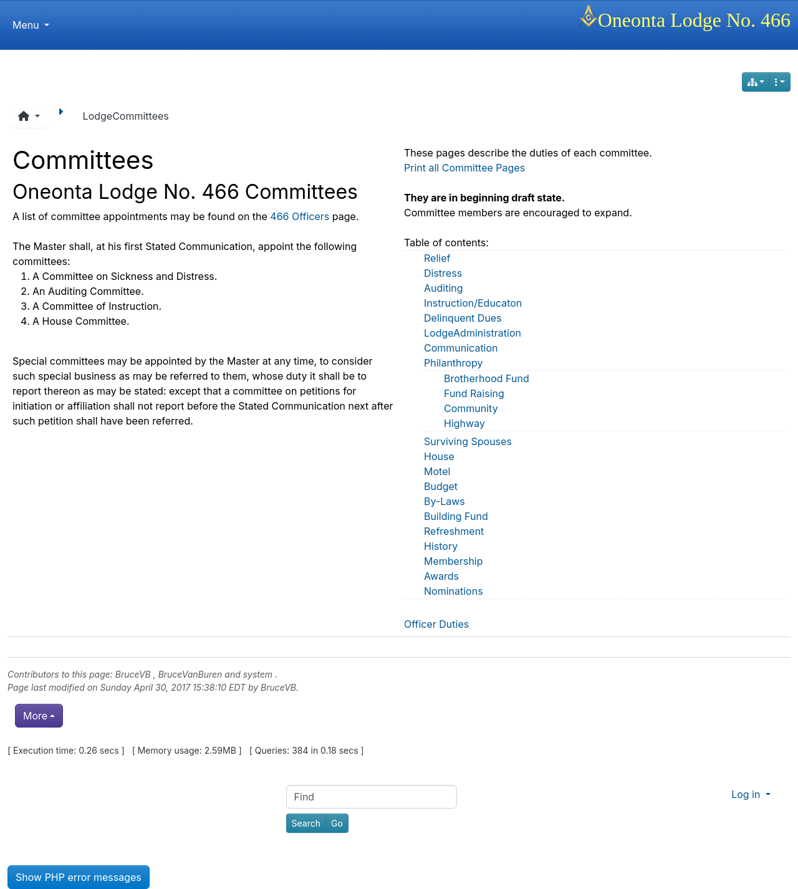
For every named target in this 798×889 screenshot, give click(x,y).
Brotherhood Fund (486, 378)
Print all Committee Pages (464, 167)
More (35, 715)
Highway (464, 423)
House (439, 456)
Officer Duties (436, 624)
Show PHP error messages (79, 877)
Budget (441, 486)
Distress (443, 273)
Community (471, 408)
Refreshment (454, 531)
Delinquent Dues (463, 318)
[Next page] (63, 116)
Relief (437, 258)
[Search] (306, 823)
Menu (30, 25)
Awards (441, 576)
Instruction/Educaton (473, 303)
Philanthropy (453, 363)
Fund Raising (474, 393)
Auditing (443, 288)
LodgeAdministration (472, 333)
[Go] (337, 823)
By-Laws (444, 501)
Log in (747, 794)
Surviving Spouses (468, 441)
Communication (461, 348)
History (441, 546)
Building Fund (456, 516)
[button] (29, 116)
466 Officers (299, 216)
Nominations (453, 591)
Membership (453, 561)
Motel (437, 471)
